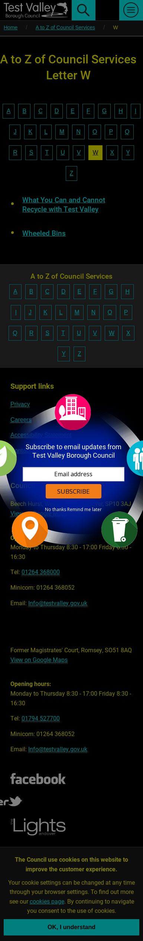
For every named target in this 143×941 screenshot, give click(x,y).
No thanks (55, 510)
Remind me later (84, 510)
